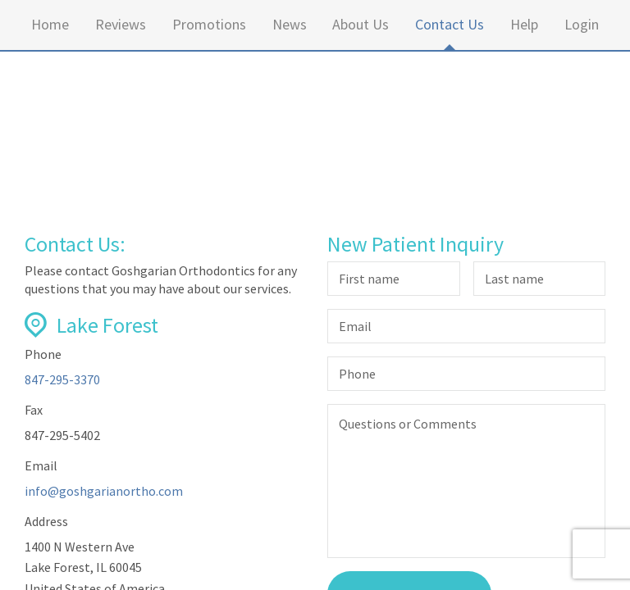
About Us (360, 24)
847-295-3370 (62, 379)
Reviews (120, 24)
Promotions (209, 24)
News (289, 24)
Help (524, 24)
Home (50, 24)
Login (581, 24)
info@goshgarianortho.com (104, 491)
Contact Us (449, 24)
